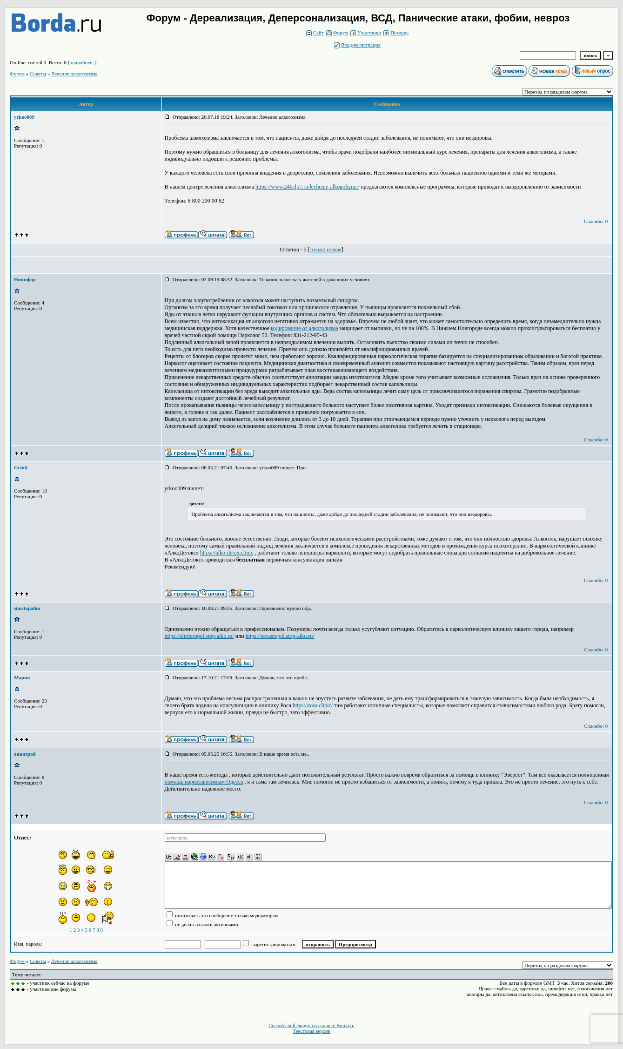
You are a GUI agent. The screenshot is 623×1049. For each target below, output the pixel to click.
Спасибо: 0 (596, 221)
